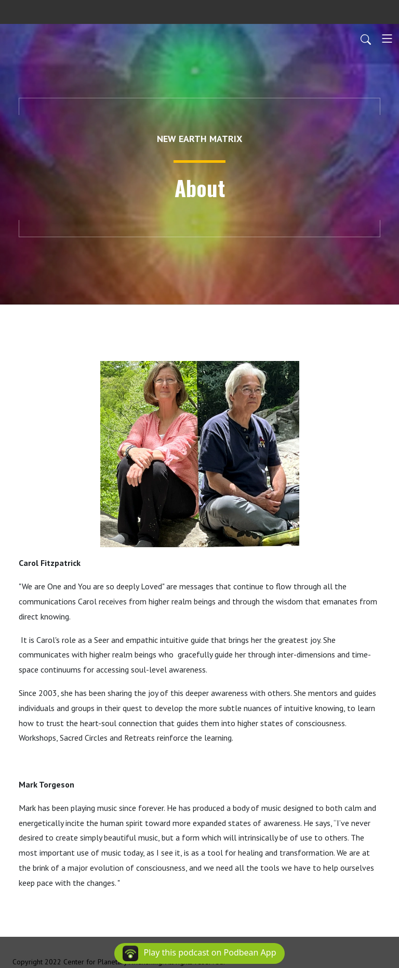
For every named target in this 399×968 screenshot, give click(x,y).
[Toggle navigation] (387, 38)
